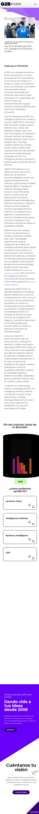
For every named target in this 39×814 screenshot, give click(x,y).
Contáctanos (19, 792)
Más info (9, 730)
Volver (7, 11)
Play (20, 482)
